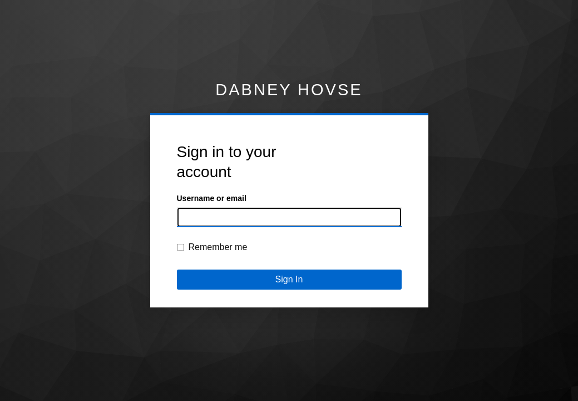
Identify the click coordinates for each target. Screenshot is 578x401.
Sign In (289, 279)
